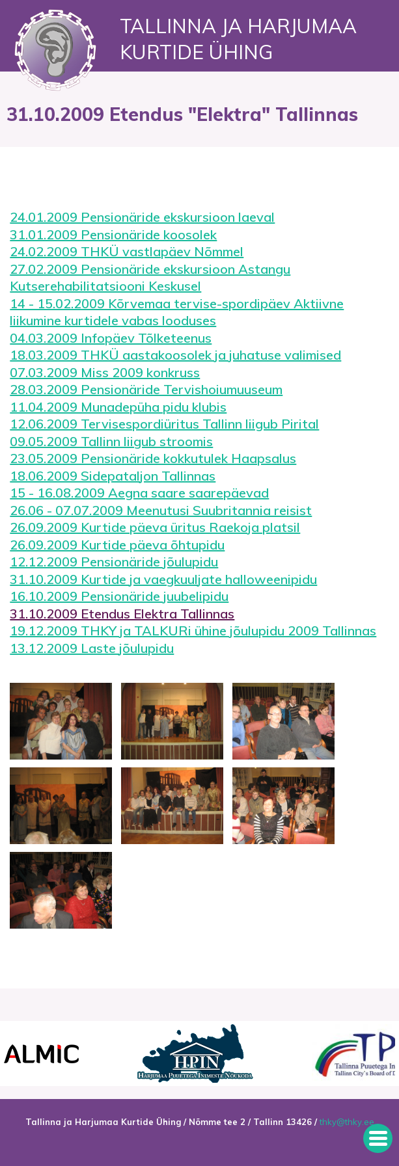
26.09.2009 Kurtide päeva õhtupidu (117, 545)
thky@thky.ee (347, 1122)
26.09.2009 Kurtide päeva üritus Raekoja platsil (155, 527)
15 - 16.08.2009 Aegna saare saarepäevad (139, 492)
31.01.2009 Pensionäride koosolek (113, 234)
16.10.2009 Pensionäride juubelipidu (119, 596)
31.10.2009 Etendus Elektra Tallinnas (122, 613)
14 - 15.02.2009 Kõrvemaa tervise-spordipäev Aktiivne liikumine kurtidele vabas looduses (177, 312)
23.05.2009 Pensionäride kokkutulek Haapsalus (153, 458)
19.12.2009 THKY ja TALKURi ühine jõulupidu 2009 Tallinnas (193, 630)
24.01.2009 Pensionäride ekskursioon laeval (142, 217)
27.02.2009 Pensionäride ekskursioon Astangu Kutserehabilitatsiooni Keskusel (150, 278)
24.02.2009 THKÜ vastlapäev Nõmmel (126, 251)
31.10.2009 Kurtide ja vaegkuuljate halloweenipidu (163, 579)
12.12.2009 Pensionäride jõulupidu (114, 561)
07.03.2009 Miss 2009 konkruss (105, 372)
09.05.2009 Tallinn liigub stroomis (111, 441)
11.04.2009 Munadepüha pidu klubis (118, 407)
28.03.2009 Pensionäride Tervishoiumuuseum (146, 389)
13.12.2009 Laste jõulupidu (92, 648)
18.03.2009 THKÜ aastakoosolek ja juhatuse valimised (175, 355)
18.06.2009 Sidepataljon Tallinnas (112, 476)
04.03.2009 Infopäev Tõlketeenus (111, 338)
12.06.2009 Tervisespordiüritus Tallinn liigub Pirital (164, 424)
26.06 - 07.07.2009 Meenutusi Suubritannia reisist (161, 510)
